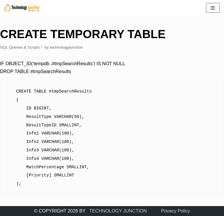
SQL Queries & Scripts (20, 47)
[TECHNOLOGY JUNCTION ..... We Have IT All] (21, 8)
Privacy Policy (175, 210)
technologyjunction (66, 47)
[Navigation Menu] (213, 8)
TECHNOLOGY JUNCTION (118, 210)
